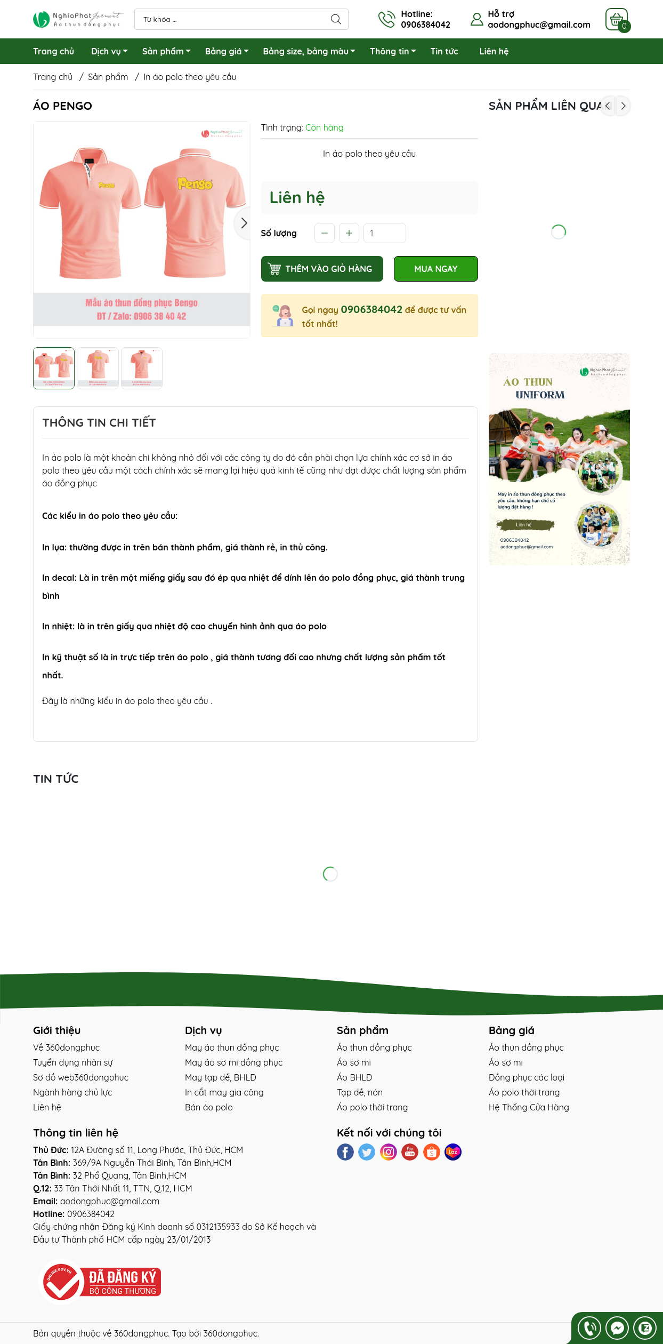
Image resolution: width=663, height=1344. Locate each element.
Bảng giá (230, 53)
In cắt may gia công (224, 1092)
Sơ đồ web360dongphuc (80, 1077)
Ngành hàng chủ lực (72, 1092)
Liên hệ (494, 51)
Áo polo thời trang (372, 1107)
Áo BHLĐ (354, 1077)
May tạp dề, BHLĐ (220, 1077)
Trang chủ (53, 51)
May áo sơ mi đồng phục (233, 1062)
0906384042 (371, 309)
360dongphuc (141, 1333)
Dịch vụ (112, 53)
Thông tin (396, 53)
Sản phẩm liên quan (550, 105)
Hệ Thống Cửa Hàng (529, 1107)
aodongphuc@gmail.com (539, 24)
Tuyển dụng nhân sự (72, 1062)
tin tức (55, 778)
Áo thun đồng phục (374, 1047)
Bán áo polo (209, 1107)
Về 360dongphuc (66, 1047)
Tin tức (444, 51)
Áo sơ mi (354, 1062)
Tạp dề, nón (360, 1092)
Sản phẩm (169, 53)
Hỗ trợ (501, 14)
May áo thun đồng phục (232, 1047)
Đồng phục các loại (526, 1077)
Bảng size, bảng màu (312, 53)
